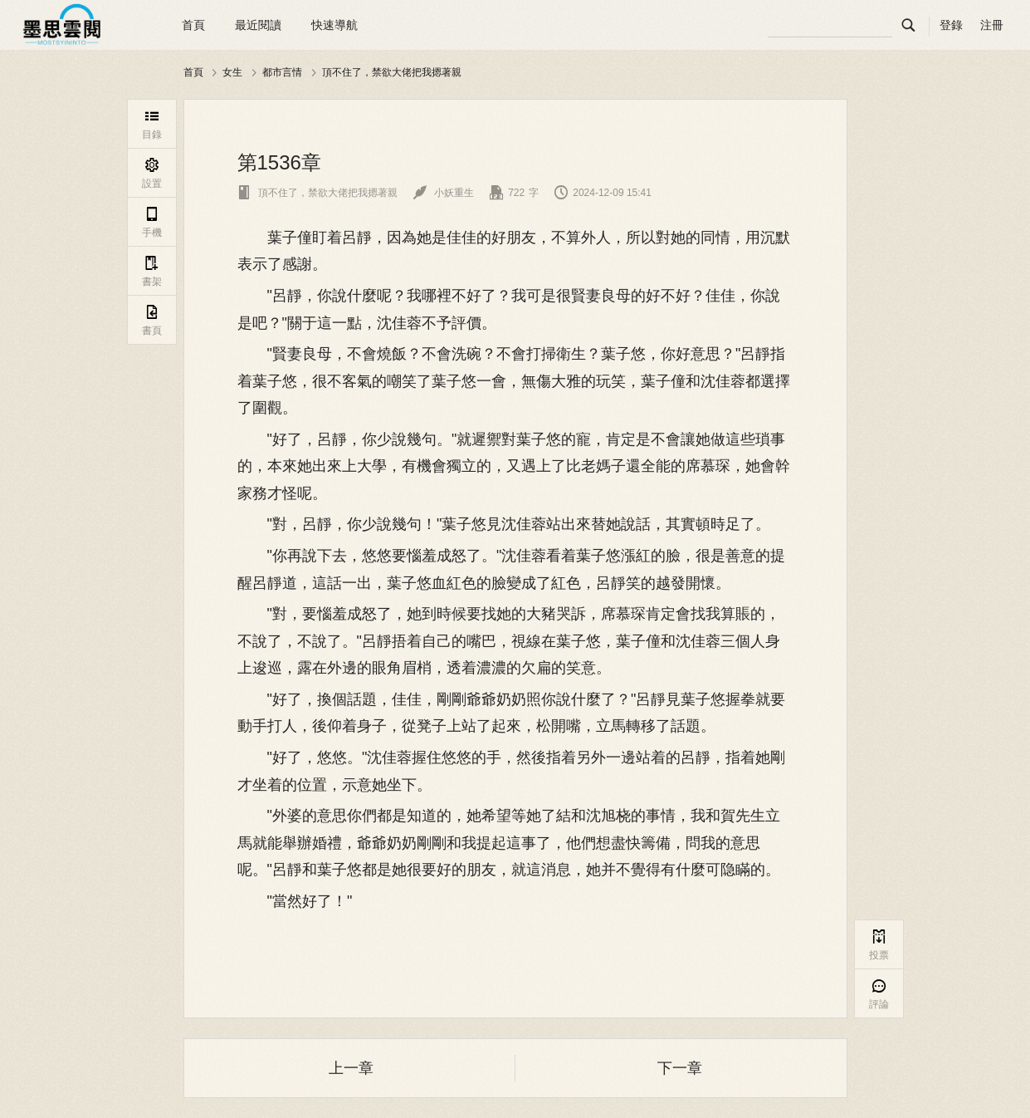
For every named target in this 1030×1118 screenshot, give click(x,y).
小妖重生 (443, 193)
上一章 (351, 1068)
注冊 (991, 25)
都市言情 (282, 72)
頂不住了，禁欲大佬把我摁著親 (391, 72)
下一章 (679, 1068)
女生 (232, 72)
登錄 (951, 25)
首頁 (193, 25)
